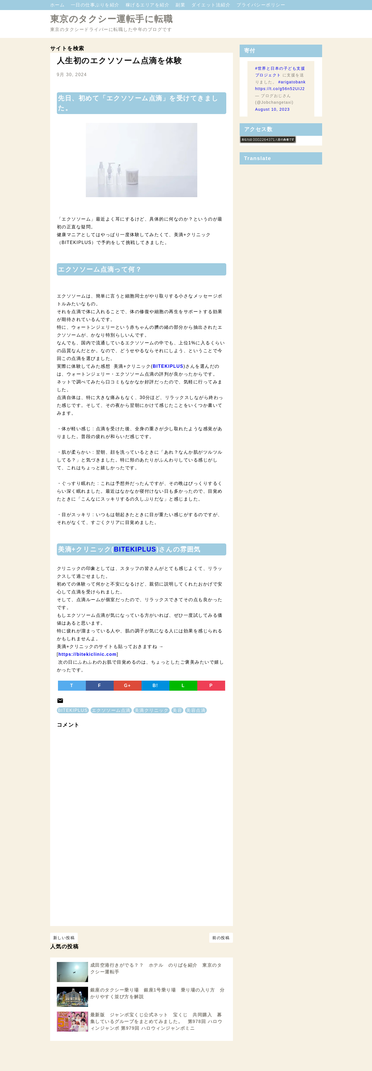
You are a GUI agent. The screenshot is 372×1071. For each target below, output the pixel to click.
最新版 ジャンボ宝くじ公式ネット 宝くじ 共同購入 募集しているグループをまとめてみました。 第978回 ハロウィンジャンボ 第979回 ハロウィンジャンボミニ (156, 1021)
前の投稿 (221, 937)
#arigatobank (292, 82)
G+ (127, 685)
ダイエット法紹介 (211, 5)
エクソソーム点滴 (111, 710)
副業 (181, 5)
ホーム (58, 5)
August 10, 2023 (272, 109)
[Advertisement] (141, 885)
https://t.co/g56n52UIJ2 (280, 88)
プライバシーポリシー (261, 5)
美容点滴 (196, 710)
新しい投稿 (64, 937)
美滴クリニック (152, 710)
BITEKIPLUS (135, 549)
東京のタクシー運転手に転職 (111, 19)
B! (155, 685)
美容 (177, 710)
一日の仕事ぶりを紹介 (96, 5)
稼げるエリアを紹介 (148, 5)
